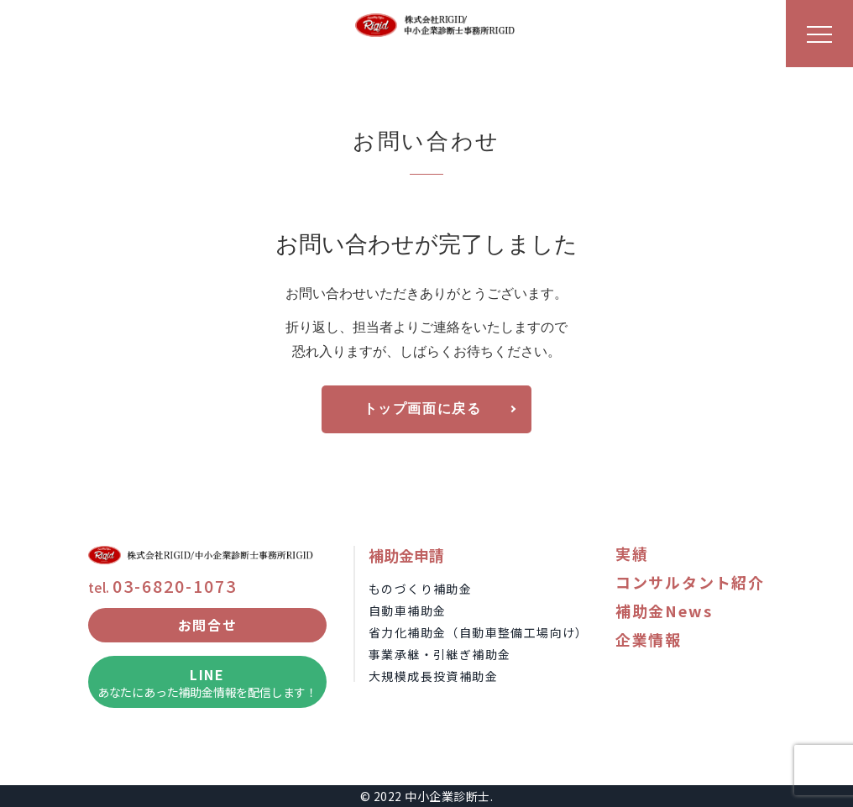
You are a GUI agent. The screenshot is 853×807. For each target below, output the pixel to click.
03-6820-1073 (175, 586)
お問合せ (207, 625)
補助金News (664, 610)
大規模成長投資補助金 (433, 676)
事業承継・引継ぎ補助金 (439, 654)
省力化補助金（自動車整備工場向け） (479, 632)
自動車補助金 (407, 610)
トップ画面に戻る (423, 409)
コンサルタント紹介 (690, 582)
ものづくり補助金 (420, 588)
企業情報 (648, 639)
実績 (632, 553)
